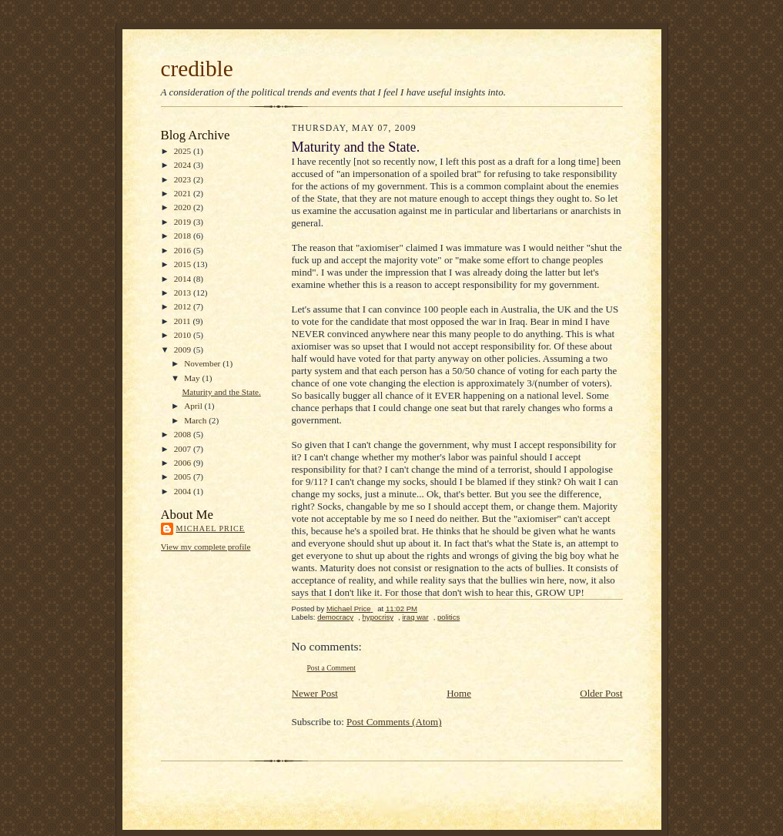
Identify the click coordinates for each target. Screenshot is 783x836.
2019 (183, 221)
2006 (183, 462)
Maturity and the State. (221, 391)
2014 (183, 278)
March (196, 420)
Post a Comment (331, 668)
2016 (183, 250)
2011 (183, 321)
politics (448, 617)
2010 (183, 334)
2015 (183, 264)
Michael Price (210, 528)
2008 (183, 434)
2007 (183, 448)
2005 (183, 476)
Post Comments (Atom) (394, 721)
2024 (183, 164)
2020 (183, 207)
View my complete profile (206, 546)
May (193, 378)
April (194, 405)
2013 (183, 292)
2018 (183, 235)
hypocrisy (378, 617)
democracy (335, 617)
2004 (183, 491)
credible (197, 68)
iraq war (415, 617)
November (203, 363)
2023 (183, 179)
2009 (183, 349)
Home (459, 693)
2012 (183, 306)
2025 (183, 150)
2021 (183, 193)
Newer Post (315, 693)
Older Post (601, 693)
